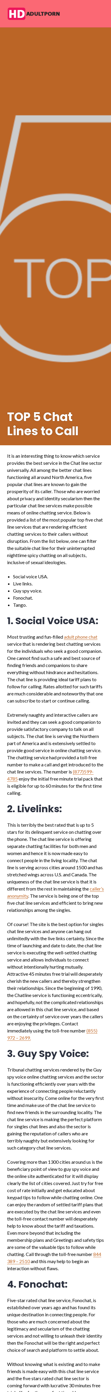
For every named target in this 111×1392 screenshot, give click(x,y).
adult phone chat (80, 637)
